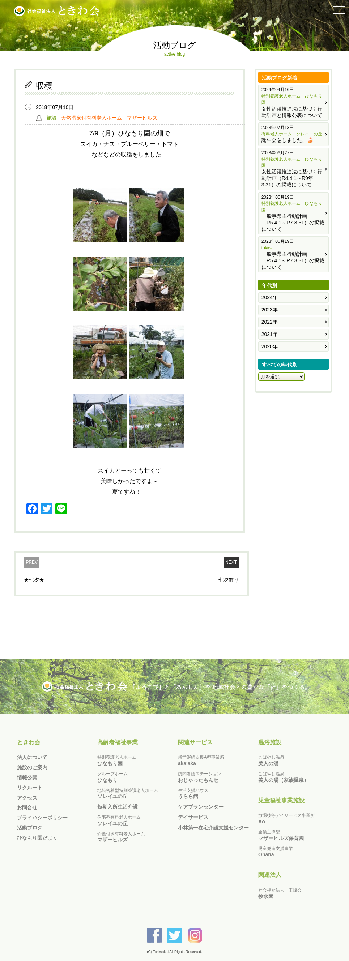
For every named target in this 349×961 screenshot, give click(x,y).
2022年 (269, 322)
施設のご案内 (32, 767)
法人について (32, 757)
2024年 (269, 297)
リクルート (29, 787)
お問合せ (27, 807)
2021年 (269, 334)
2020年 (269, 346)
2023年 (269, 310)
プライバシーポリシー (42, 817)
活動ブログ (29, 828)
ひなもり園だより (37, 838)
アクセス (27, 798)
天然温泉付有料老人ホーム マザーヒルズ (109, 118)
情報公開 (27, 777)
